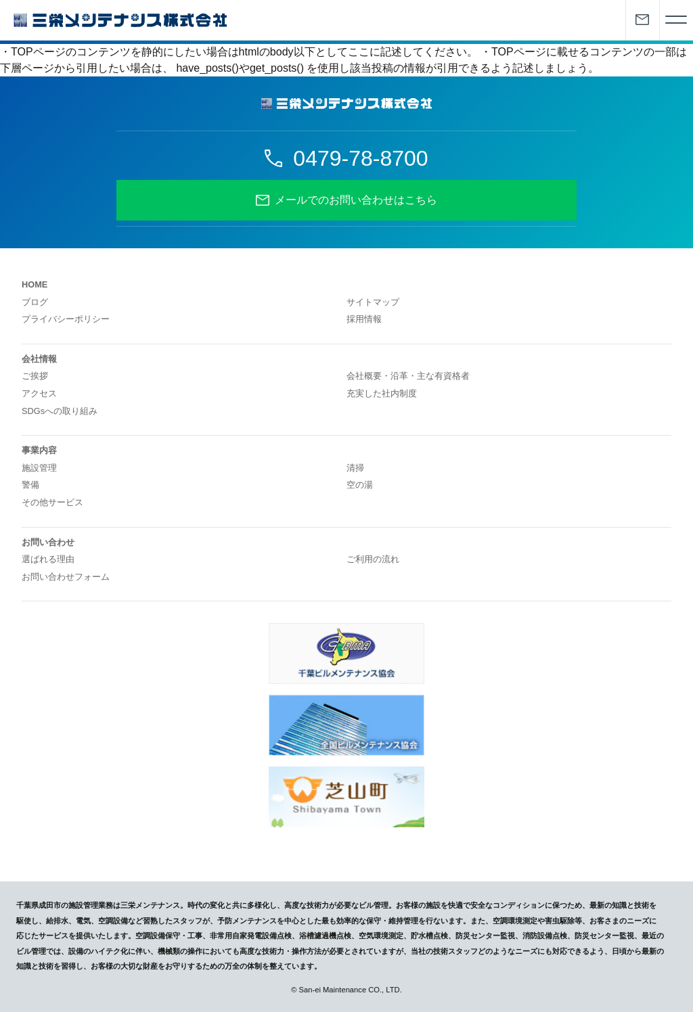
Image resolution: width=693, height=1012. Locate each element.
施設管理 (39, 468)
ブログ (35, 302)
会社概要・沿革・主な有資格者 (408, 376)
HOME (34, 284)
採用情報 (364, 319)
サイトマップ (372, 302)
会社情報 (39, 359)
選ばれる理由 (48, 559)
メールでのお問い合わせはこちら (356, 200)
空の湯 (359, 485)
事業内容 (39, 450)
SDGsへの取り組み (59, 411)
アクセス (39, 393)
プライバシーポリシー (66, 319)
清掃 (355, 468)
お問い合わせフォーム (66, 577)
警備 (30, 485)
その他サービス (52, 502)
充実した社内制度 (381, 393)
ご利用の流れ (372, 559)
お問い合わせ (48, 542)
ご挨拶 (35, 376)
